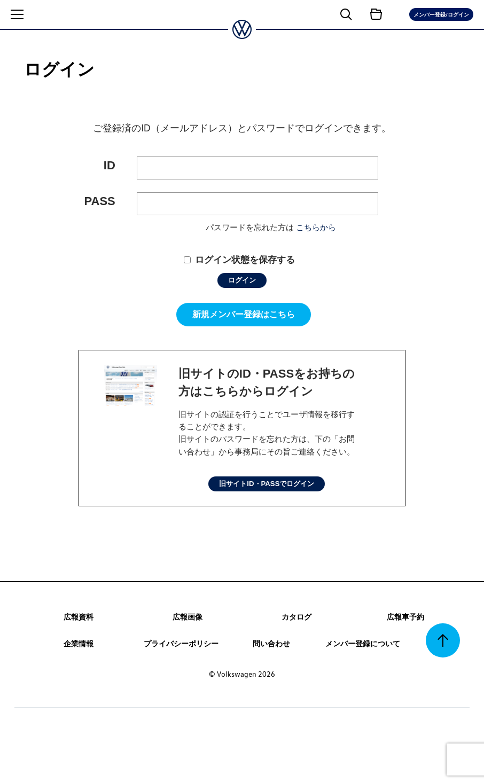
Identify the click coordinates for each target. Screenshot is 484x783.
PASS (99, 201)
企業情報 (78, 643)
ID (109, 165)
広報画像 (187, 616)
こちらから (316, 227)
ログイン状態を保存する (245, 259)
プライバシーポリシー (181, 643)
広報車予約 (405, 616)
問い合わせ (271, 643)
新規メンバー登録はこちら (243, 314)
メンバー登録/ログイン (441, 14)
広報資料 (78, 616)
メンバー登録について (362, 643)
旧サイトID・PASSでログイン (266, 484)
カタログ (296, 616)
